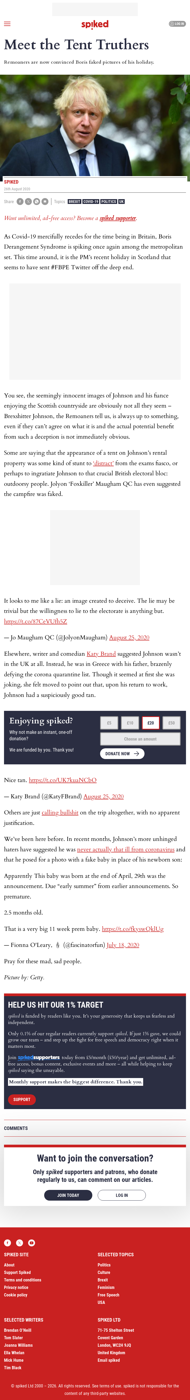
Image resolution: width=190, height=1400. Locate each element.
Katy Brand (101, 654)
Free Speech (108, 1294)
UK (121, 201)
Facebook (7, 1242)
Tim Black (12, 1367)
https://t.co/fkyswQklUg (133, 929)
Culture (104, 1272)
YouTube (31, 1242)
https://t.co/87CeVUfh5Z (35, 621)
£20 (150, 723)
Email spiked (109, 1360)
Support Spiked (17, 1272)
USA (101, 1302)
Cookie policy (15, 1294)
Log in (177, 24)
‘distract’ (103, 463)
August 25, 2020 (129, 637)
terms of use (110, 1385)
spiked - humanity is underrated (95, 25)
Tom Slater (13, 1337)
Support (22, 1099)
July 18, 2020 (123, 945)
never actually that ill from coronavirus (125, 849)
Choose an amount (140, 739)
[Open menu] (7, 23)
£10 (130, 723)
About (9, 1265)
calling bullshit (60, 813)
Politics (108, 201)
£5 (109, 723)
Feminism (106, 1287)
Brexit (74, 201)
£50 (171, 723)
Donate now (117, 753)
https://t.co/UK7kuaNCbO (63, 780)
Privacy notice (16, 1287)
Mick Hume (14, 1360)
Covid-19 (90, 201)
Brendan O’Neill (17, 1330)
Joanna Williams (18, 1345)
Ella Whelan (14, 1352)
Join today (68, 1195)
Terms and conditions (22, 1280)
